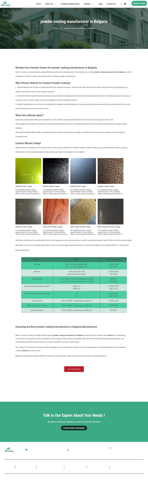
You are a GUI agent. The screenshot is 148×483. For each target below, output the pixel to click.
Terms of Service (90, 478)
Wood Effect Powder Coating (52, 227)
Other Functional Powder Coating (109, 227)
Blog (100, 4)
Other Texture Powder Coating (80, 227)
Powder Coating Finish (70, 4)
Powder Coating (53, 467)
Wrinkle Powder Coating (51, 186)
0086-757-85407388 (77, 450)
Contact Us (111, 4)
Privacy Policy (76, 478)
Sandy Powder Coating (78, 186)
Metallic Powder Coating (23, 227)
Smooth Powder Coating (23, 186)
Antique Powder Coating (106, 186)
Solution (87, 4)
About (27, 467)
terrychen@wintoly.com (36, 450)
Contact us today (54, 356)
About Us (49, 4)
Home (38, 4)
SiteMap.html (103, 478)
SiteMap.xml (139, 478)
